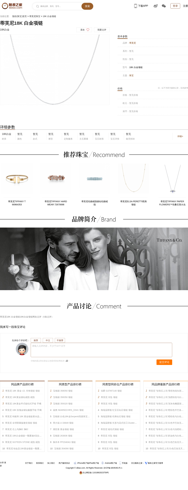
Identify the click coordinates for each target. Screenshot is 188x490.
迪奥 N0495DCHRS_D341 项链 (68, 410)
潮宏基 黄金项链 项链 (63, 429)
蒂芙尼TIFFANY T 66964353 (17, 203)
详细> (180, 136)
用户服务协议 (64, 463)
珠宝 (131, 75)
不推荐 (60, 340)
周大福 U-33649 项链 (63, 423)
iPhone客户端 (81, 463)
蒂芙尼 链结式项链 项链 (112, 429)
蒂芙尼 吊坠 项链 (109, 397)
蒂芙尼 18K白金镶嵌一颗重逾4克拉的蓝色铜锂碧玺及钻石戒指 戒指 (38, 435)
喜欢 (82, 29)
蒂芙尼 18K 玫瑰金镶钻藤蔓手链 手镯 (23, 410)
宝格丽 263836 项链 (63, 435)
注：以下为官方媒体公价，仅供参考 (173, 88)
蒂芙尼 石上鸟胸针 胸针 (16, 429)
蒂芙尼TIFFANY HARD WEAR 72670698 (56, 203)
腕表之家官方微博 (155, 463)
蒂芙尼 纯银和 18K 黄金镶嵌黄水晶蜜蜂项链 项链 (29, 416)
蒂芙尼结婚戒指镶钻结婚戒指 (94, 203)
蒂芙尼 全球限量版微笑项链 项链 (21, 423)
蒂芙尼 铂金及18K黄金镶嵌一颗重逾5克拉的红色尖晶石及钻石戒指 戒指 (41, 448)
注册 (185, 6)
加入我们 (51, 463)
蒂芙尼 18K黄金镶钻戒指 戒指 (20, 397)
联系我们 (40, 463)
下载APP (141, 6)
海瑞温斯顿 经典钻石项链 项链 (116, 416)
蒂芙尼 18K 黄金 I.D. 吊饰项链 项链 (22, 391)
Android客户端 (109, 463)
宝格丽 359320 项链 (63, 403)
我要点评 (101, 29)
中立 (48, 340)
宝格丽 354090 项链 (64, 448)
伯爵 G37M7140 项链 (111, 391)
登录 (175, 6)
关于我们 (29, 463)
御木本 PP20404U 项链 (64, 442)
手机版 (123, 463)
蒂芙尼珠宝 (34, 16)
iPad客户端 (94, 463)
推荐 (36, 340)
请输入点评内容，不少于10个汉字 (48, 346)
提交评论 (164, 362)
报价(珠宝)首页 (19, 16)
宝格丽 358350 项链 (63, 397)
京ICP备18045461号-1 (112, 468)
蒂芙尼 (132, 43)
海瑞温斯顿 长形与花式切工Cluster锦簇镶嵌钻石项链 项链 (129, 423)
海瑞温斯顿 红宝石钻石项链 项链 (117, 410)
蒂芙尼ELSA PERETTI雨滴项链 (133, 203)
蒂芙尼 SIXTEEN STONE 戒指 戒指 (22, 442)
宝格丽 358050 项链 (63, 391)
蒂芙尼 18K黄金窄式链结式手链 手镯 (23, 403)
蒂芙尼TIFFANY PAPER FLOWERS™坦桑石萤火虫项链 (172, 203)
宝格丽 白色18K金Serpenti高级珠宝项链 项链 (75, 416)
